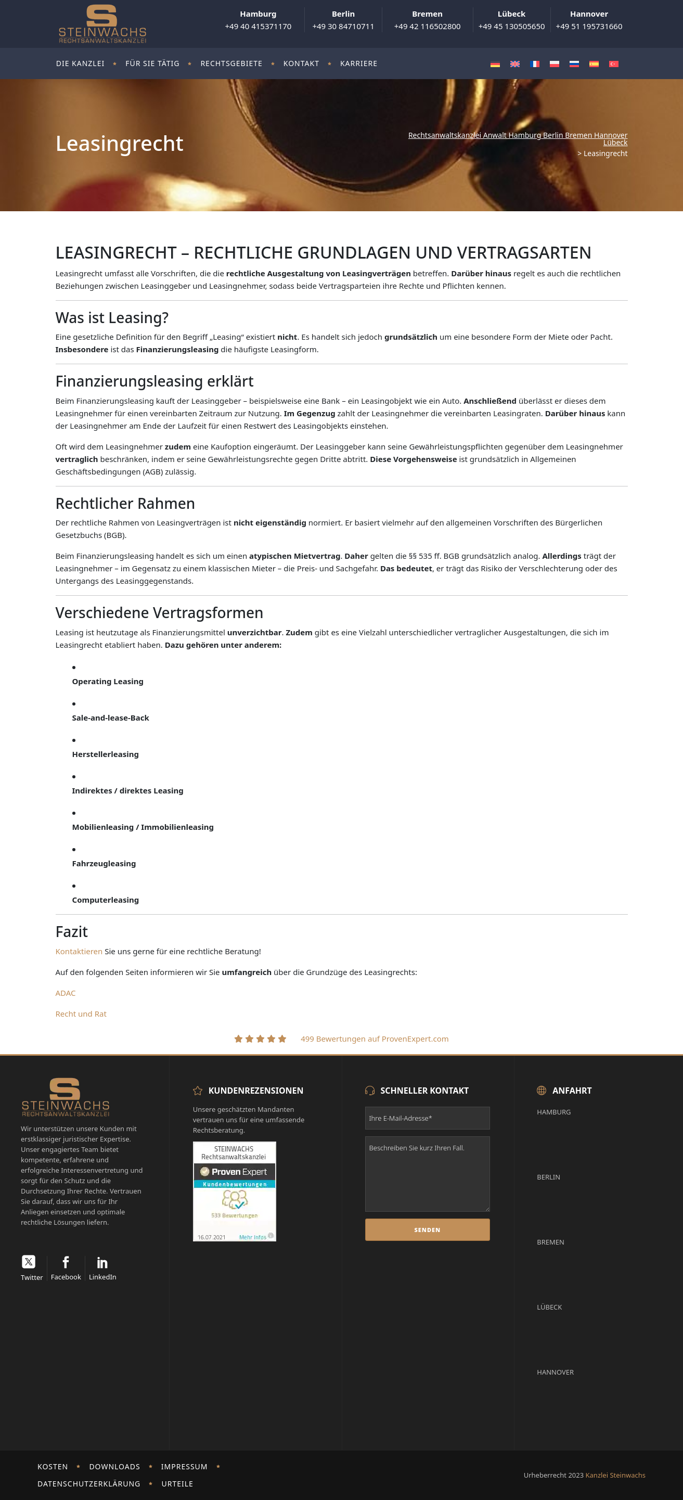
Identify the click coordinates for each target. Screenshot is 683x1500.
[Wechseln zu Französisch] (535, 64)
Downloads (114, 1466)
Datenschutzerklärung (88, 1484)
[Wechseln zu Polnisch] (554, 64)
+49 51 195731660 (589, 19)
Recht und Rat (81, 1013)
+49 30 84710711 (343, 19)
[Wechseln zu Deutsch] (495, 64)
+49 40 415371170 (258, 19)
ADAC (66, 993)
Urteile (177, 1484)
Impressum (184, 1466)
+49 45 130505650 (512, 19)
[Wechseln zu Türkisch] (614, 64)
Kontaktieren (79, 951)
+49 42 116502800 (427, 19)
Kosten (52, 1466)
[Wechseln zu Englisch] (515, 64)
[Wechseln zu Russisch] (574, 64)
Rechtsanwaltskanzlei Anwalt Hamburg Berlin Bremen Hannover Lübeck (518, 139)
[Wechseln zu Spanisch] (594, 64)
